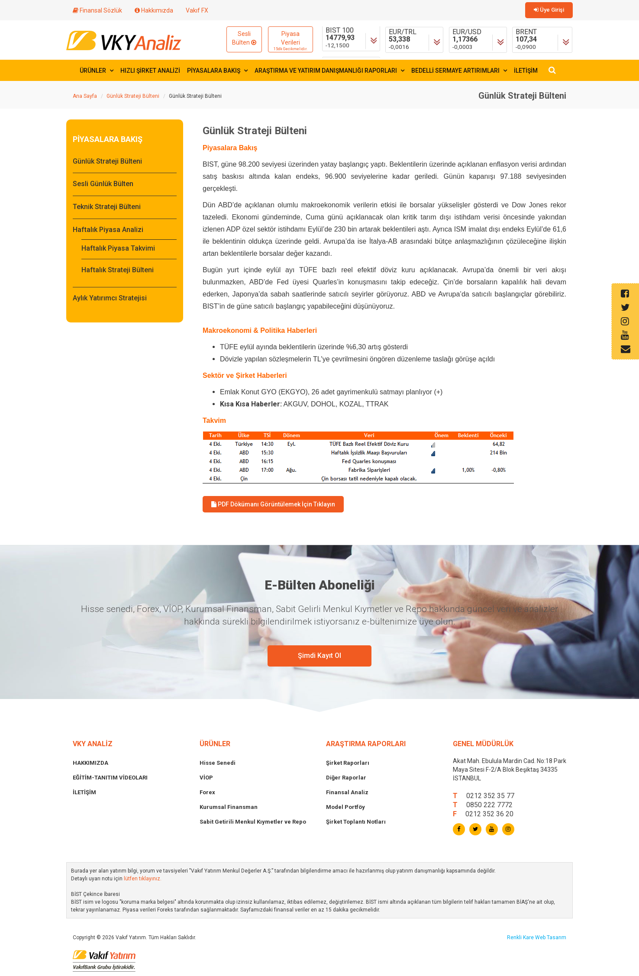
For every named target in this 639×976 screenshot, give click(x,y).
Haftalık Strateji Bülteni (117, 270)
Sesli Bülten (244, 38)
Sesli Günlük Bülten (103, 184)
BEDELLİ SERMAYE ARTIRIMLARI (459, 70)
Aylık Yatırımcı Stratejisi (110, 298)
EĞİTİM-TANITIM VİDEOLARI (110, 777)
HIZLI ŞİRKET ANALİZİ (150, 70)
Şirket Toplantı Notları (356, 821)
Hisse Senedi (218, 763)
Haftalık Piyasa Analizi (108, 229)
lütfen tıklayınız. (142, 879)
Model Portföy (345, 807)
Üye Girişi (549, 9)
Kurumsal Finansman (229, 807)
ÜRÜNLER (96, 70)
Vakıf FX (197, 10)
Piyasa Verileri (290, 41)
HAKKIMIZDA (90, 763)
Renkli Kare (521, 937)
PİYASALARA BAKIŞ (217, 70)
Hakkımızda (154, 10)
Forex (207, 792)
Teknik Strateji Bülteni (107, 207)
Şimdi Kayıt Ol (319, 655)
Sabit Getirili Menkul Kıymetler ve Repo (253, 821)
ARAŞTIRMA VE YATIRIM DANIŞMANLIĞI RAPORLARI (329, 70)
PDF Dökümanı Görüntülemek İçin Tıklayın (273, 504)
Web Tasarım (550, 937)
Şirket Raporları (347, 763)
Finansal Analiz (347, 792)
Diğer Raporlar (346, 777)
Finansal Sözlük (97, 10)
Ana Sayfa (85, 96)
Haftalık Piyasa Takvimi (118, 248)
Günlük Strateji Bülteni (132, 96)
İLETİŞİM (526, 70)
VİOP (206, 777)
